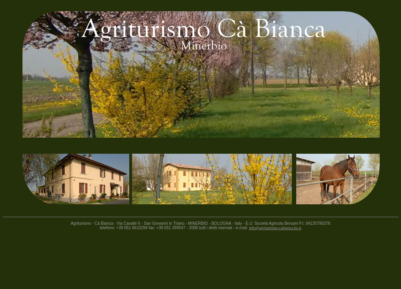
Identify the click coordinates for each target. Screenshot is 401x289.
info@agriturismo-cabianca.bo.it (275, 228)
